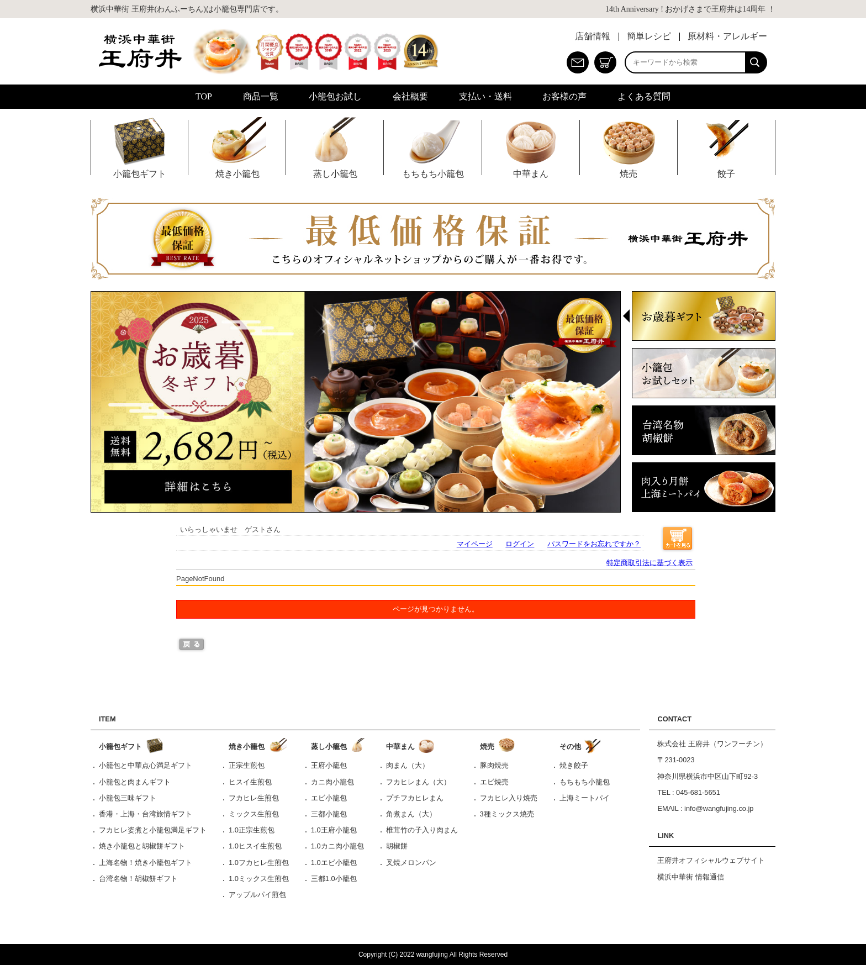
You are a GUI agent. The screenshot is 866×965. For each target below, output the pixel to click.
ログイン (519, 544)
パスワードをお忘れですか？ (594, 544)
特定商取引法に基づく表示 (649, 562)
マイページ (475, 544)
